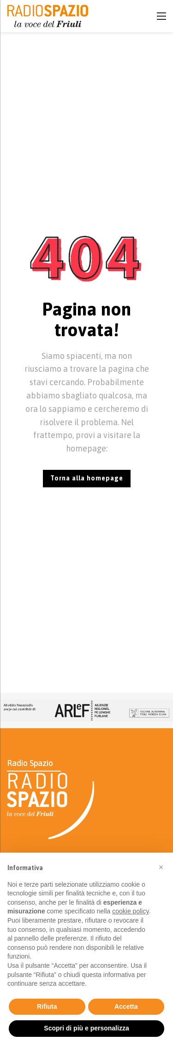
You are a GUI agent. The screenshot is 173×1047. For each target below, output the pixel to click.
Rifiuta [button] (47, 1006)
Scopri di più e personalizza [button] (86, 1028)
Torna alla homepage (86, 478)
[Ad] (86, 710)
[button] (161, 867)
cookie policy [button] (130, 911)
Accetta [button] (126, 1006)
